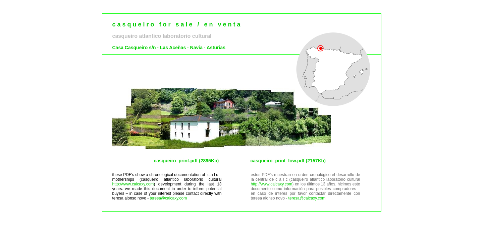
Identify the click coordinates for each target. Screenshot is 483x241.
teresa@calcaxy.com (168, 198)
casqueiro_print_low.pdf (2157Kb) (288, 160)
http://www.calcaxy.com (133, 184)
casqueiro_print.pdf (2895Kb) (186, 160)
